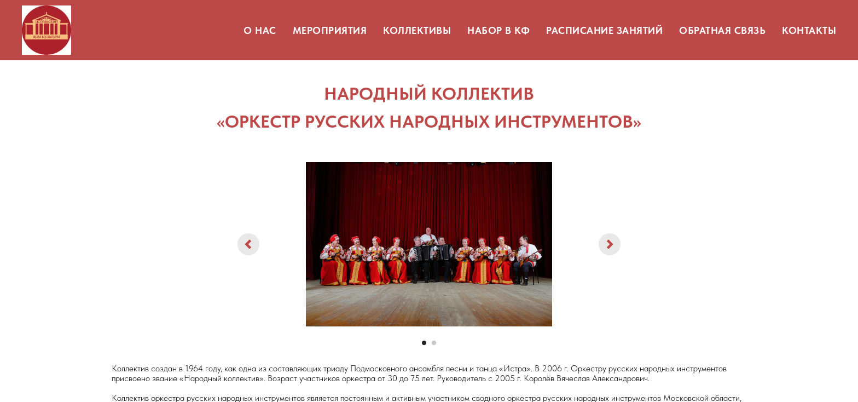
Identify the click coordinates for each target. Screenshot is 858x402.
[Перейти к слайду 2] (434, 343)
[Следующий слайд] (610, 244)
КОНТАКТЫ (809, 30)
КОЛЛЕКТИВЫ (417, 30)
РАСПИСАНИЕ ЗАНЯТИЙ (604, 30)
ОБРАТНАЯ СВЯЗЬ (722, 30)
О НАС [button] (260, 30)
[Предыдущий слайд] (248, 244)
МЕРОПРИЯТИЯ (330, 30)
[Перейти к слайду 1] (424, 343)
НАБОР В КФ (498, 30)
